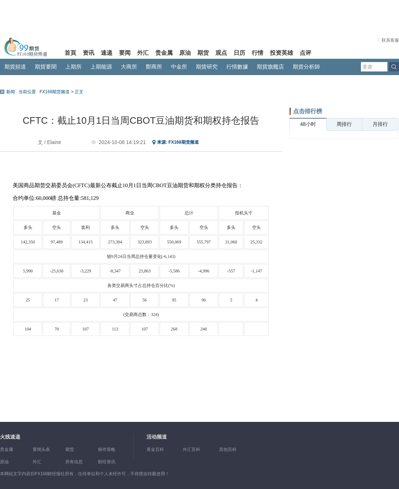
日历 (239, 53)
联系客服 (390, 40)
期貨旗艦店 (270, 67)
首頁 (70, 53)
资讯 (88, 53)
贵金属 (164, 53)
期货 (203, 53)
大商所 (129, 67)
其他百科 (227, 449)
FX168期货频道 (183, 142)
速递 (106, 53)
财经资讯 (106, 461)
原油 (185, 53)
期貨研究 (207, 67)
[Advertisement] (343, 191)
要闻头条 (41, 449)
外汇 (143, 53)
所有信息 (74, 461)
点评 (305, 53)
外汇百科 (191, 449)
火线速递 (10, 437)
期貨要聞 (46, 67)
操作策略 (106, 449)
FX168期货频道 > (57, 91)
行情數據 (237, 67)
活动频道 (157, 437)
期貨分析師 (306, 67)
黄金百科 (155, 449)
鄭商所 (154, 67)
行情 (257, 53)
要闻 (125, 53)
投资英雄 (281, 53)
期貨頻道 (15, 67)
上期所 (73, 67)
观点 (221, 53)
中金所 (179, 67)
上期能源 (101, 67)
